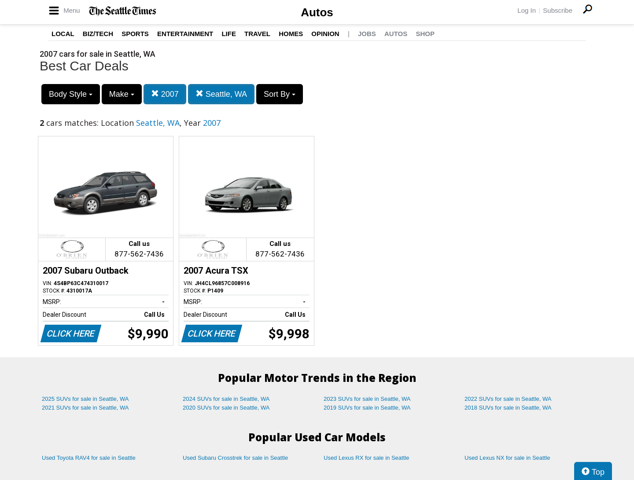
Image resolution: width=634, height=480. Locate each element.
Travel (257, 33)
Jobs (367, 33)
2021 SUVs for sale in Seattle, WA (85, 407)
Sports (135, 33)
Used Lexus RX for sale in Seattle (366, 457)
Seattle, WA (221, 94)
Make (121, 94)
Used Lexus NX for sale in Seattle (507, 457)
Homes (291, 33)
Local (63, 33)
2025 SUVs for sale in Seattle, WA (85, 399)
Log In (526, 10)
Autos (317, 12)
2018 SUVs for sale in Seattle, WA (508, 407)
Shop (425, 33)
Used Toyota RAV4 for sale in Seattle (89, 457)
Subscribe (557, 10)
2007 (165, 94)
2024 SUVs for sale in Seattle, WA (226, 399)
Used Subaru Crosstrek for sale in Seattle (235, 457)
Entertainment (185, 33)
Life (228, 33)
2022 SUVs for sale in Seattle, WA (508, 399)
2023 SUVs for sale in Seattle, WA (367, 399)
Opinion (325, 33)
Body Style (70, 94)
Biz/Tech (98, 33)
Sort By (279, 94)
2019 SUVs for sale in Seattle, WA (367, 407)
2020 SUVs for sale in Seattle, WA (226, 407)
